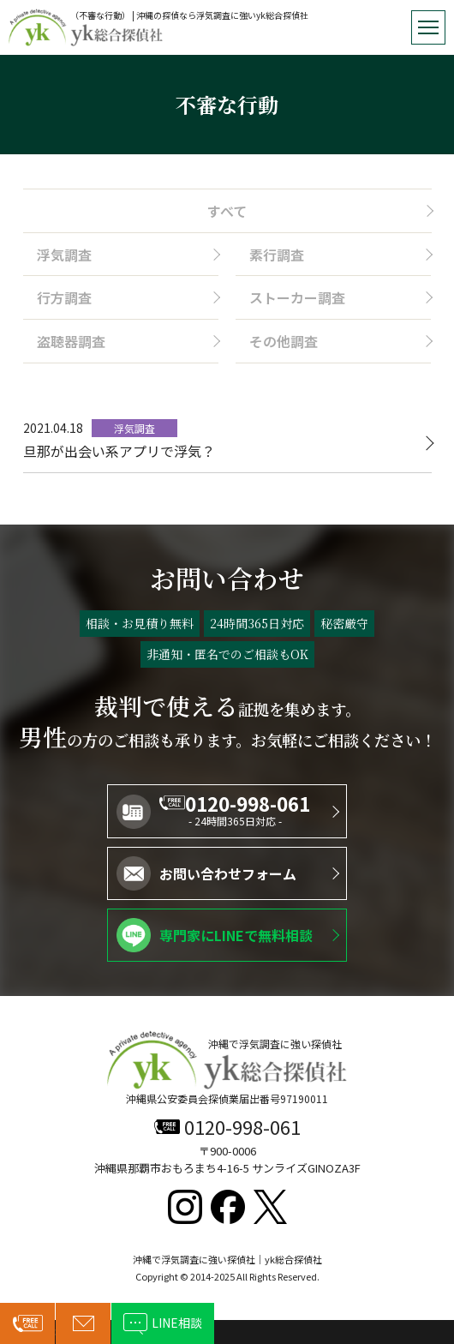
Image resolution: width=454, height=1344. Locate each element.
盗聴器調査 (71, 341)
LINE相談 (177, 1322)
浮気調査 (64, 254)
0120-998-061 (247, 803)
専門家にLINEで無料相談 (236, 935)
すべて (227, 211)
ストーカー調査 (297, 297)
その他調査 (283, 341)
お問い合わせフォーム (227, 873)
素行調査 (276, 254)
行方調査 (64, 297)
